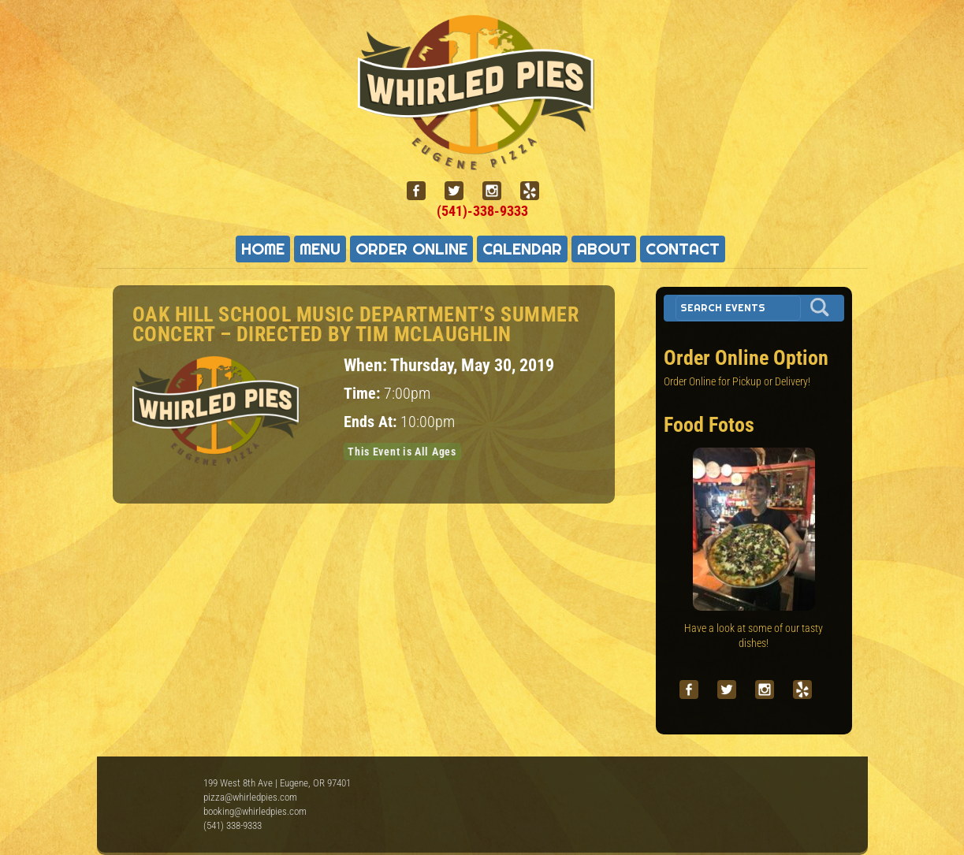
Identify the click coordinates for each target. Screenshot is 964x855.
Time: (364, 394)
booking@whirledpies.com (255, 811)
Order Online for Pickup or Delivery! (737, 381)
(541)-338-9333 (482, 211)
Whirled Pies (156, 799)
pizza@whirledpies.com (250, 797)
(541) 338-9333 (232, 825)
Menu (320, 249)
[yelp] (536, 191)
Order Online (411, 249)
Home (263, 249)
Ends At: (372, 422)
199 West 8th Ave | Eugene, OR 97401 (277, 783)
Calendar (522, 249)
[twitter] (460, 191)
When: (367, 365)
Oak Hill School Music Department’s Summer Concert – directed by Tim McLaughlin (355, 324)
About (604, 249)
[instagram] (498, 191)
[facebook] (422, 191)
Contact (683, 249)
